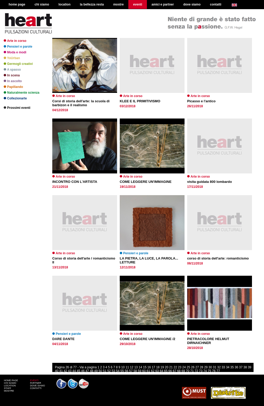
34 (227, 367)
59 (139, 371)
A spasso (12, 69)
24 (184, 367)
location (65, 4)
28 (201, 367)
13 (136, 367)
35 (232, 367)
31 (214, 367)
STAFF (7, 388)
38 (245, 367)
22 (175, 367)
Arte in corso (15, 41)
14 (140, 367)
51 (104, 371)
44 (74, 371)
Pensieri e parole (18, 46)
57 (131, 371)
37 (241, 367)
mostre (118, 4)
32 (219, 367)
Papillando (13, 87)
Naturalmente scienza (21, 92)
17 (153, 367)
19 (162, 367)
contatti (215, 4)
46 (82, 371)
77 (218, 371)
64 (161, 371)
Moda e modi (15, 52)
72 (196, 371)
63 (157, 371)
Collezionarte (15, 98)
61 (148, 371)
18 (157, 367)
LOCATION (10, 385)
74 (205, 371)
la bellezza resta (92, 4)
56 (126, 371)
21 (171, 367)
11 (127, 367)
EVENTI (34, 380)
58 (135, 371)
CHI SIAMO (10, 383)
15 (144, 367)
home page (17, 4)
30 (210, 367)
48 (91, 371)
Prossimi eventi (17, 108)
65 (166, 371)
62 (152, 371)
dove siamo (191, 4)
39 (249, 367)
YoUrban (12, 58)
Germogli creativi (18, 64)
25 (188, 367)
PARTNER (35, 383)
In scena (12, 75)
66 (170, 371)
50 (100, 371)
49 (95, 371)
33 (223, 367)
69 (183, 371)
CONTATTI (36, 388)
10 (123, 367)
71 (192, 371)
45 (78, 371)
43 (69, 371)
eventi (137, 4)
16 (149, 367)
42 (65, 371)
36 (236, 367)
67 (174, 371)
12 (131, 367)
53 (113, 371)
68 (179, 371)
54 (117, 371)
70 (187, 371)
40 (56, 371)
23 (179, 367)
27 (197, 367)
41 (61, 371)
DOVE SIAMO (37, 385)
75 (209, 371)
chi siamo (42, 4)
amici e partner (163, 4)
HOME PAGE (11, 380)
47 (87, 371)
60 (144, 371)
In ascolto (13, 81)
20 (166, 367)
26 (192, 367)
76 (213, 371)
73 (200, 371)
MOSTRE (9, 391)
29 (206, 367)
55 (122, 371)
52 (109, 371)
